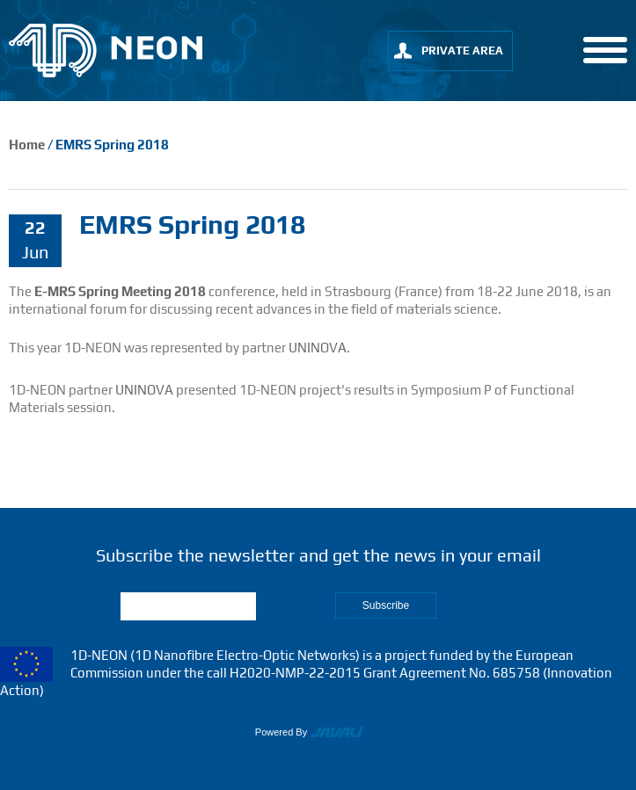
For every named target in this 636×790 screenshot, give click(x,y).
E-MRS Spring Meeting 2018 (119, 291)
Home (27, 144)
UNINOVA (318, 347)
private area (462, 50)
